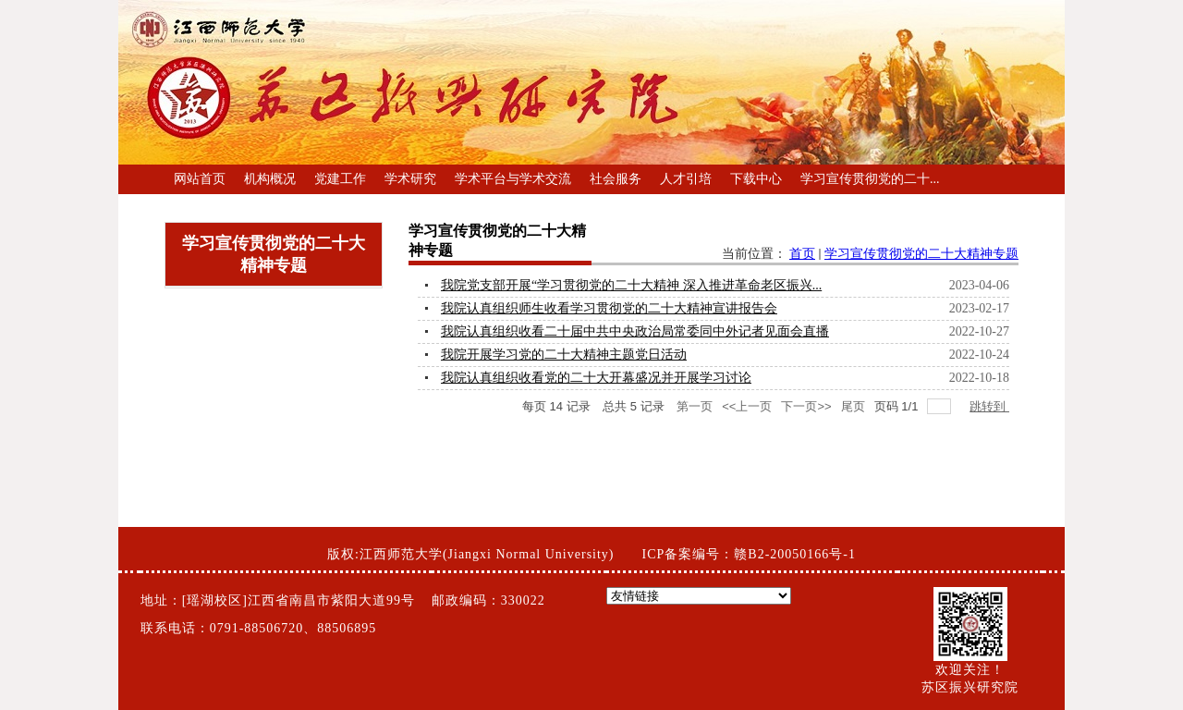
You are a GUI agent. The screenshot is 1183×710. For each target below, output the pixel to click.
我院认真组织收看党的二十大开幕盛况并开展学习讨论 (596, 378)
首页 (802, 254)
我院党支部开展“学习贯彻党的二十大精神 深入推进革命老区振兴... (631, 285)
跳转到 (989, 406)
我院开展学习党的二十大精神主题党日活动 (564, 354)
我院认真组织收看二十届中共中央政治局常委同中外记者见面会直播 (635, 331)
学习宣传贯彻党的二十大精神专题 (921, 254)
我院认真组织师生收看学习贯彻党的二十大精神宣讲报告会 (609, 308)
